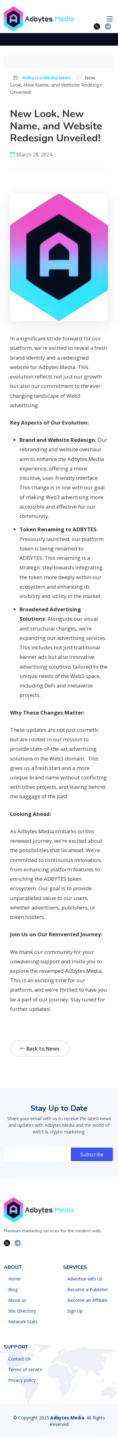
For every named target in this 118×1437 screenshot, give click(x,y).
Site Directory (22, 1311)
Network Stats (22, 1322)
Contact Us (19, 1359)
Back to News (39, 1048)
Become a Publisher (87, 1289)
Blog (13, 1289)
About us (17, 1300)
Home (14, 1279)
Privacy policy (22, 1380)
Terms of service (25, 1369)
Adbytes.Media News (42, 77)
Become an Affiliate (87, 1300)
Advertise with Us (85, 1279)
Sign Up (75, 1311)
